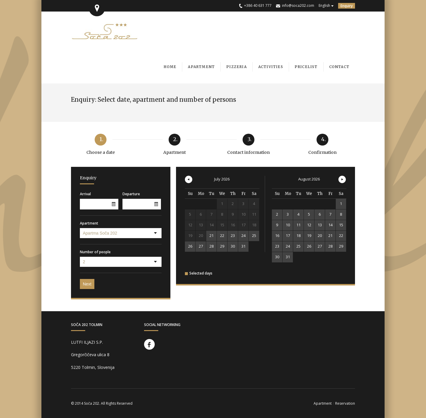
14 (330, 224)
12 (309, 224)
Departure (131, 194)
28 (211, 246)
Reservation (345, 403)
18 (298, 235)
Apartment (89, 223)
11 (298, 224)
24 (243, 235)
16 (277, 235)
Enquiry (347, 5)
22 (222, 235)
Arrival (85, 194)
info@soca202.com (298, 5)
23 (233, 235)
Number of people (95, 252)
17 (288, 235)
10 (288, 224)
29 (222, 246)
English (324, 5)
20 (320, 235)
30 (233, 246)
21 (211, 235)
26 (190, 246)
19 (309, 235)
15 (341, 224)
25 (254, 235)
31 (243, 246)
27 (201, 246)
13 (320, 224)
